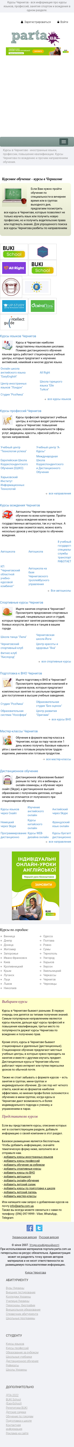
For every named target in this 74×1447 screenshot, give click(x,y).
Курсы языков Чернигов (18, 336)
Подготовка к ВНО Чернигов (21, 673)
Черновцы (50, 983)
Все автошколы (61, 590)
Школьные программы (20, 1318)
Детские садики (16, 1412)
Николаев (10, 988)
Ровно (47, 944)
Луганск (9, 975)
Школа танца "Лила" (14, 637)
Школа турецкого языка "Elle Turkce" (51, 385)
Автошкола (8, 551)
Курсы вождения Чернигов (20, 505)
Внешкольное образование (23, 1309)
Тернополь (50, 953)
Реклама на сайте (17, 1433)
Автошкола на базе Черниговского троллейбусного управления (38, 576)
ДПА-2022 (12, 1395)
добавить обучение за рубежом (24, 1164)
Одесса (48, 936)
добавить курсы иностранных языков (28, 1156)
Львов (8, 983)
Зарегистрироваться (36, 22)
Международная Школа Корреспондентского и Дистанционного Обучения (50, 464)
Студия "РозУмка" (12, 394)
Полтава (48, 940)
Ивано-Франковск (15, 957)
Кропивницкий (13, 966)
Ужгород (48, 957)
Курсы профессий (17, 1348)
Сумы (47, 949)
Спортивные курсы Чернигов (21, 602)
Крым (7, 970)
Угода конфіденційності (44, 1245)
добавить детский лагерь (20, 1192)
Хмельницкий (52, 970)
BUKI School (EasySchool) (14, 1401)
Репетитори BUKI (16, 1407)
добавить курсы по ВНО (19, 1172)
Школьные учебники (19, 1356)
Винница (9, 936)
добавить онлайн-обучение (21, 1180)
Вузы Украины (15, 1288)
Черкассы (49, 975)
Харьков (48, 962)
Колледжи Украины (18, 1296)
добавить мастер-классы (20, 1196)
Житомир (10, 949)
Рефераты (12, 1365)
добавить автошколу (17, 1176)
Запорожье (11, 953)
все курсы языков (59, 399)
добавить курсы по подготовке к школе (29, 1188)
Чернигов (49, 979)
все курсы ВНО (61, 719)
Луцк (7, 979)
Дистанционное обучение (19, 771)
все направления (60, 493)
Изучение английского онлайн (36, 811)
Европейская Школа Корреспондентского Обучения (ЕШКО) (14, 464)
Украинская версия (24, 1237)
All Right (45, 372)
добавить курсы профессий (22, 1160)
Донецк (9, 944)
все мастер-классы (58, 759)
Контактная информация (14, 1427)
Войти (62, 22)
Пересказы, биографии (20, 1305)
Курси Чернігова (35, 1272)
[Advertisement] (37, 94)
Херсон (47, 966)
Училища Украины (17, 1301)
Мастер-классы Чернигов (19, 731)
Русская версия (49, 1237)
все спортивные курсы (56, 661)
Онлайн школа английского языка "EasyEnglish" (13, 372)
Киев (7, 962)
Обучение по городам (19, 1416)
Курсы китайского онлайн (35, 824)
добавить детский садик (20, 1184)
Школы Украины (16, 1369)
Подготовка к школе (19, 1420)
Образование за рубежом (22, 1352)
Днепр (8, 940)
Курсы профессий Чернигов (20, 411)
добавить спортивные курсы (22, 1168)
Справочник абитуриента (22, 1313)
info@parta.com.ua (22, 1206)
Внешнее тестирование (21, 1292)
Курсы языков (15, 1343)
